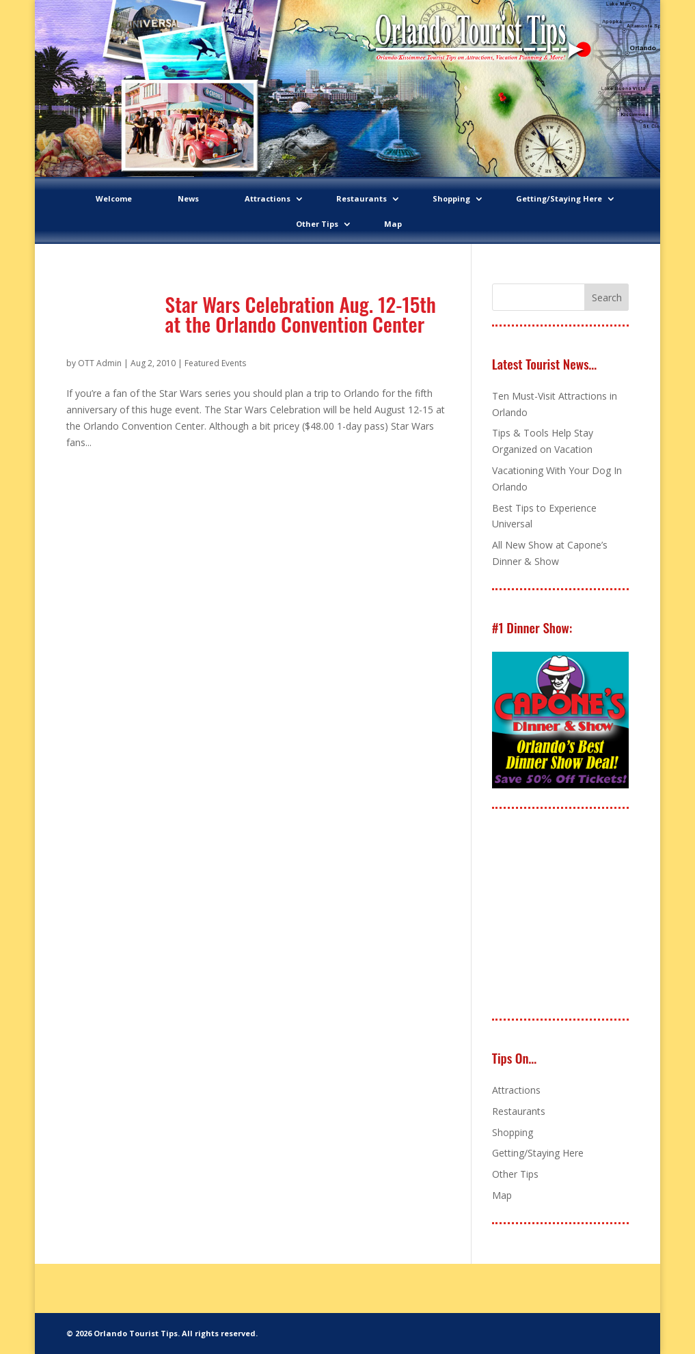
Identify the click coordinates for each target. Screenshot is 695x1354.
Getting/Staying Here (559, 198)
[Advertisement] (593, 914)
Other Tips (317, 224)
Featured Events (215, 363)
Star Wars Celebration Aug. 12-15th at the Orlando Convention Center (300, 314)
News (188, 198)
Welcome (114, 198)
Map (393, 224)
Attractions (267, 198)
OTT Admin (100, 363)
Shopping (451, 198)
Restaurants (361, 198)
